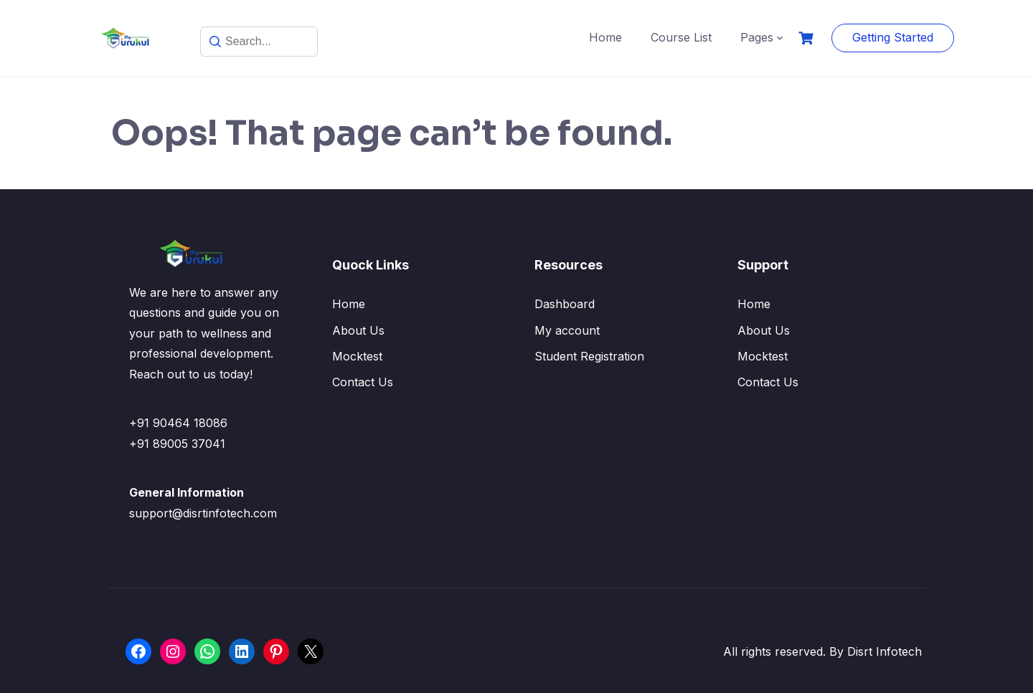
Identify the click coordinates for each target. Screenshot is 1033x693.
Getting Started (892, 37)
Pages (756, 37)
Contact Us (362, 382)
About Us (358, 330)
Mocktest (357, 356)
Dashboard (564, 304)
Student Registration (589, 356)
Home (605, 37)
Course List (681, 37)
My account (567, 330)
